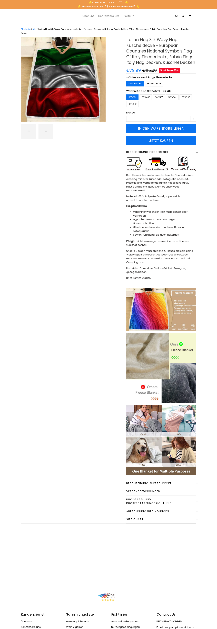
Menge (130, 112)
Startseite (26, 29)
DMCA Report (109, 613)
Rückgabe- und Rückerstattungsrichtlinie (36, 584)
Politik (129, 16)
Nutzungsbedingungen (35, 577)
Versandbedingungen (34, 592)
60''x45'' (159, 97)
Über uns (88, 16)
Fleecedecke (164, 77)
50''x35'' (167, 91)
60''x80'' (132, 104)
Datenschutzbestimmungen (129, 592)
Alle (34, 29)
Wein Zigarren (74, 571)
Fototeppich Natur (77, 566)
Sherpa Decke (154, 83)
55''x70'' (186, 97)
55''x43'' (146, 97)
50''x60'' (172, 97)
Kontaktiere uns (109, 16)
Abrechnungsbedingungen (128, 586)
